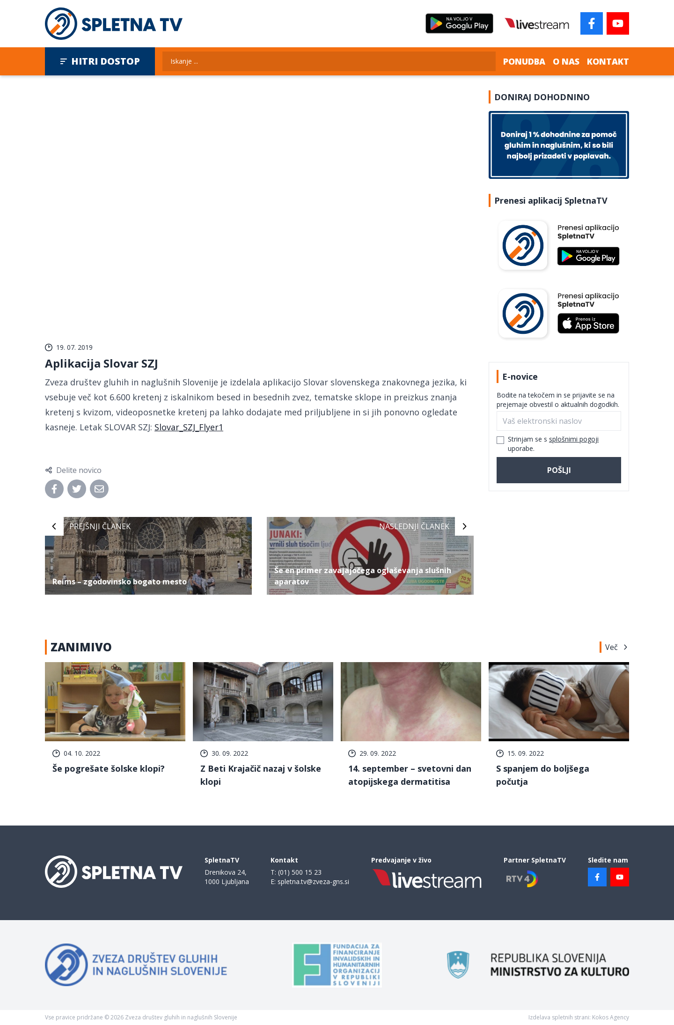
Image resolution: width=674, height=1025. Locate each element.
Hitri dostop (100, 61)
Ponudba (524, 61)
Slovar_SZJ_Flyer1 (188, 427)
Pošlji (559, 470)
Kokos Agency (610, 1017)
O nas (566, 61)
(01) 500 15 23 (300, 872)
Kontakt (608, 61)
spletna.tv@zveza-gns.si (313, 881)
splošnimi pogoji (574, 439)
